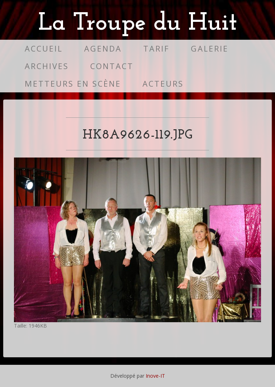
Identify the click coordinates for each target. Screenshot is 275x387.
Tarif (156, 48)
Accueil (44, 48)
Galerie (209, 48)
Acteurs (163, 83)
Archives (47, 66)
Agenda (103, 48)
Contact (112, 66)
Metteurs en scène (73, 83)
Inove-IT (155, 375)
